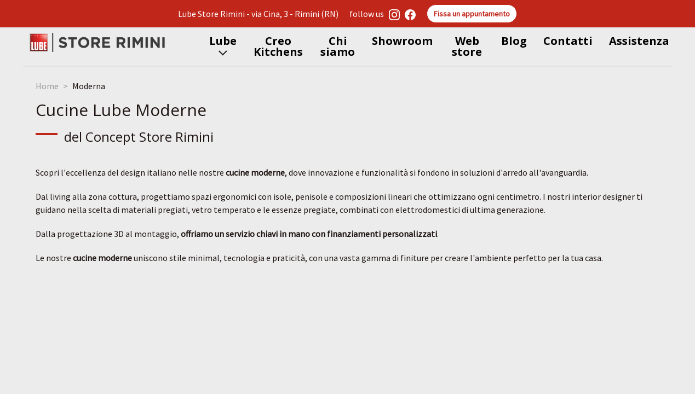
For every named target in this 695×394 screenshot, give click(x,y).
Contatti (568, 40)
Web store (467, 46)
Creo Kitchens (278, 46)
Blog (514, 40)
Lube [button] (223, 46)
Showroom (402, 40)
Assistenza (639, 40)
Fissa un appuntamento (472, 14)
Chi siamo (337, 46)
